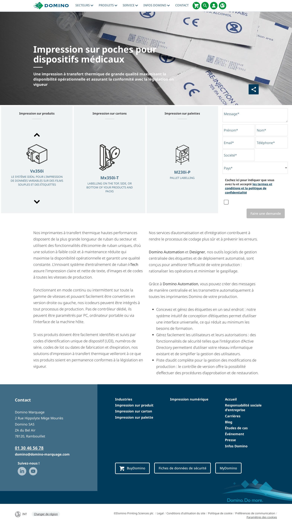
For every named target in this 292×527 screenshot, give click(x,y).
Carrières (232, 416)
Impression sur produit (134, 405)
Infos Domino (156, 5)
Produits (108, 5)
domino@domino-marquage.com (42, 454)
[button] (36, 135)
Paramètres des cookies (262, 517)
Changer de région (46, 514)
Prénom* (231, 130)
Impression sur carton (133, 411)
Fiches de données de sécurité (185, 468)
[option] (36, 168)
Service (130, 5)
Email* (229, 142)
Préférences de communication (255, 513)
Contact (182, 5)
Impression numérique (189, 399)
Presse (230, 440)
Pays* (228, 168)
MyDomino (233, 468)
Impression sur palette (134, 417)
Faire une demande (264, 213)
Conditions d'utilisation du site (185, 513)
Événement (234, 434)
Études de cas (236, 428)
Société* (230, 155)
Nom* (261, 130)
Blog (228, 422)
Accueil (231, 399)
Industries (123, 399)
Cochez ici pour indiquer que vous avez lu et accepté (249, 186)
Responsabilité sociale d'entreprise (243, 407)
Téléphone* (266, 142)
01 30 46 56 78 (29, 448)
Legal (160, 513)
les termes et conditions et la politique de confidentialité (248, 188)
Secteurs (84, 5)
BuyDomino (133, 468)
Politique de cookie (220, 513)
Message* (231, 114)
